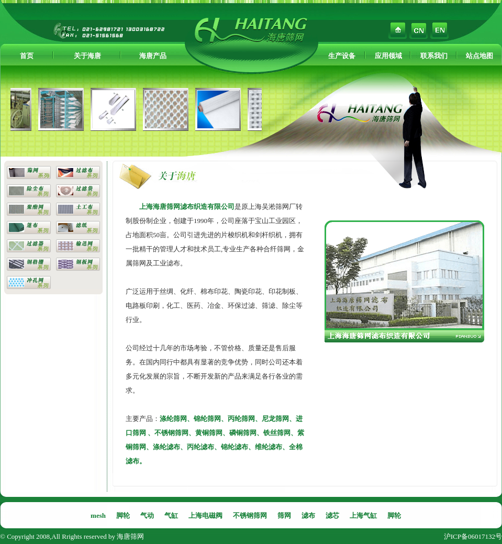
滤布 (308, 515)
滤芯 (332, 515)
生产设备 (341, 56)
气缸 (171, 515)
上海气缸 (363, 515)
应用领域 (388, 56)
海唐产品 (152, 56)
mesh (98, 515)
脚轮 (123, 515)
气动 (147, 515)
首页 (27, 56)
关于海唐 (87, 56)
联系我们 (434, 56)
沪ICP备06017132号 (473, 536)
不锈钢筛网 (250, 515)
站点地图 (479, 56)
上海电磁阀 (205, 515)
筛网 (284, 515)
